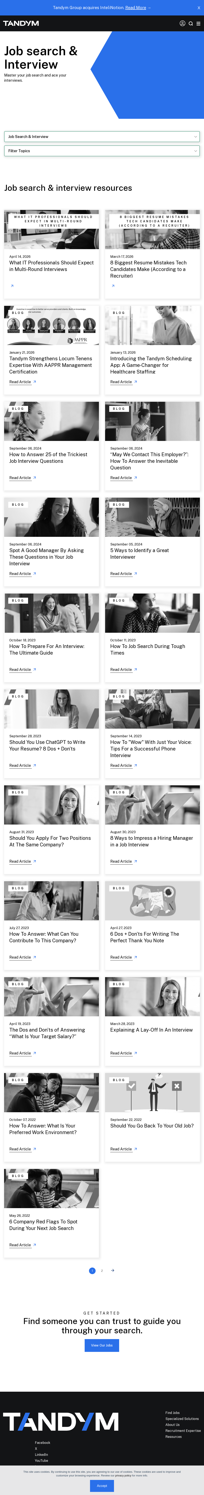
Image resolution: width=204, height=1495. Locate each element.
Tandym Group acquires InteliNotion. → (102, 7)
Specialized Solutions (182, 1419)
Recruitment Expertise (183, 1431)
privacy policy (123, 1475)
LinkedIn (41, 1455)
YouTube (41, 1461)
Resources (173, 1437)
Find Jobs (172, 1413)
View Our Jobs (102, 1345)
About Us (172, 1425)
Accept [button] (102, 1486)
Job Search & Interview (28, 136)
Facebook (42, 1443)
